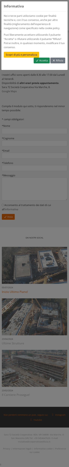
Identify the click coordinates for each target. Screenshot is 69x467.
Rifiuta (57, 60)
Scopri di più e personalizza (21, 54)
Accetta (42, 60)
